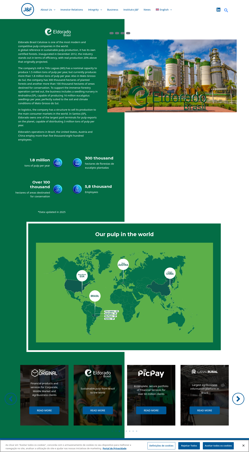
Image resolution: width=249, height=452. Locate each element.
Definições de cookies (161, 445)
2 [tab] (116, 431)
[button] (11, 399)
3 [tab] (119, 431)
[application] (53, 9)
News (147, 9)
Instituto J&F (131, 9)
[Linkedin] (218, 9)
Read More (44, 410)
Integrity (95, 9)
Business (112, 9)
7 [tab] (133, 431)
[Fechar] (243, 445)
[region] (124, 446)
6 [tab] (129, 431)
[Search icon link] (226, 9)
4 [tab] (122, 431)
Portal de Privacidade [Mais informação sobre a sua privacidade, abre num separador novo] (115, 448)
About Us (48, 9)
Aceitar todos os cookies (218, 445)
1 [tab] (112, 431)
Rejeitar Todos (189, 445)
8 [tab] (136, 431)
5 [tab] (126, 431)
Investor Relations (72, 9)
